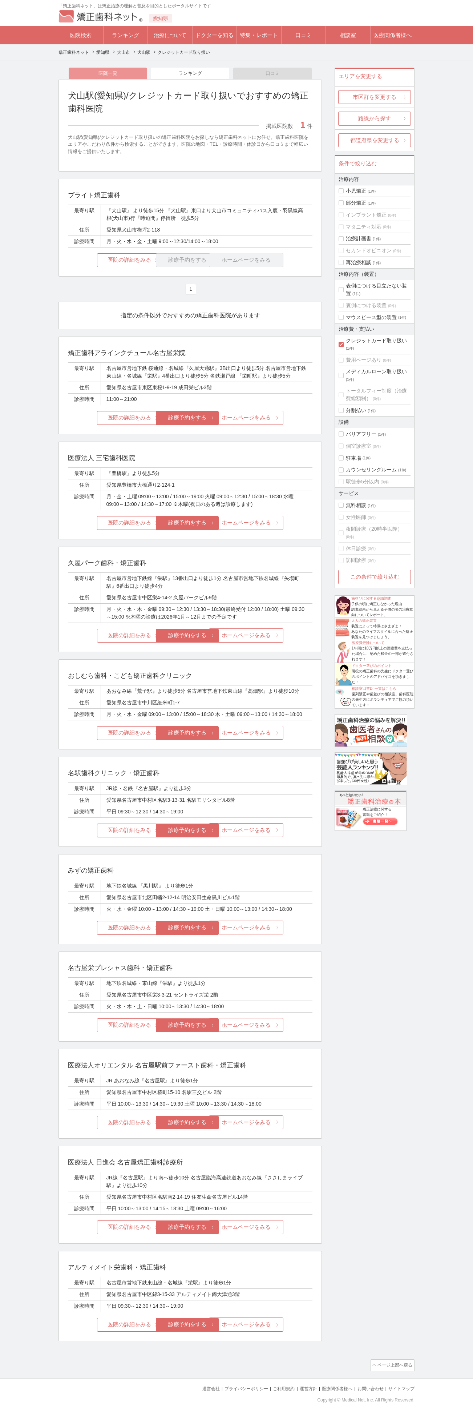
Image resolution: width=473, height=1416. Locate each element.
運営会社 (196, 1387)
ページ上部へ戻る (393, 1364)
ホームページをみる (271, 418)
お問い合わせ (367, 1387)
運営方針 (300, 1387)
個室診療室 (358, 446)
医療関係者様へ (392, 35)
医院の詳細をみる (108, 261)
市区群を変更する (374, 97)
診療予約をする (190, 418)
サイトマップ (400, 1387)
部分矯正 (356, 203)
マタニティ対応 (363, 227)
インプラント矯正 (366, 215)
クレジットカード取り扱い (376, 340)
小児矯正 (356, 191)
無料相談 (356, 505)
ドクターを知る (214, 35)
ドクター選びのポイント (372, 666)
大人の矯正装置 (364, 621)
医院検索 (81, 35)
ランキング (125, 35)
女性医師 (356, 517)
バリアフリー (361, 434)
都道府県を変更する (374, 140)
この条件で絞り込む (374, 577)
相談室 (348, 35)
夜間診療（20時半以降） (374, 529)
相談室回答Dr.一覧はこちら (374, 689)
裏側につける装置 (366, 305)
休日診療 (356, 548)
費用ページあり (363, 360)
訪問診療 (356, 560)
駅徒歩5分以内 (362, 481)
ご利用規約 (274, 1387)
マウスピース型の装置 (371, 317)
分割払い (356, 410)
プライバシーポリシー (234, 1387)
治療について (170, 35)
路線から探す (374, 118)
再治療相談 (358, 262)
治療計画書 (358, 238)
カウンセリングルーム (371, 469)
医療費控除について (368, 643)
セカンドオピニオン (369, 250)
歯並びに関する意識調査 (371, 598)
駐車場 (353, 458)
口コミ (303, 35)
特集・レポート (259, 35)
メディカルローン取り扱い (376, 371)
